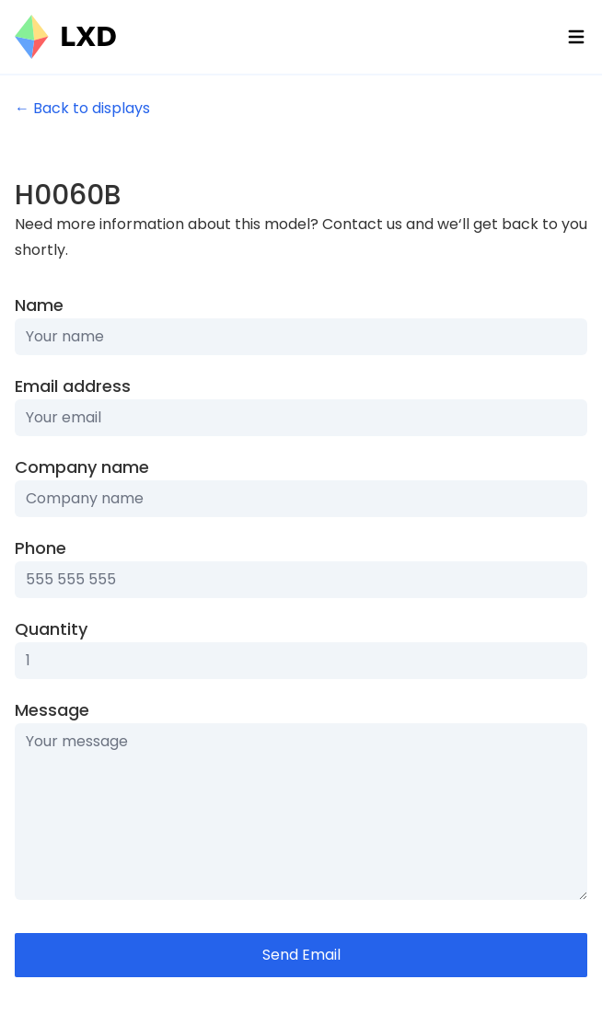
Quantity (51, 628)
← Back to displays (82, 108)
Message (52, 709)
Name (39, 305)
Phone (40, 547)
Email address (73, 386)
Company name (82, 466)
